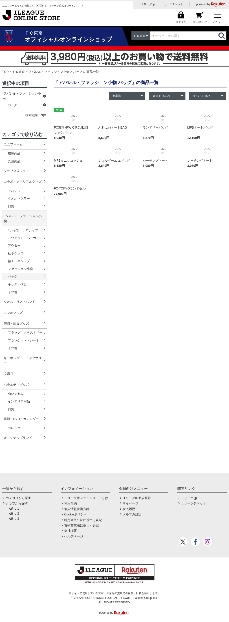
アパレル (14, 191)
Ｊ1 (16, 508)
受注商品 (14, 161)
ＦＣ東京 (18, 72)
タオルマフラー (19, 198)
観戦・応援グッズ (16, 323)
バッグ (12, 276)
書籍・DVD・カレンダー (21, 419)
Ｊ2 (16, 513)
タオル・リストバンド (19, 301)
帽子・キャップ (19, 261)
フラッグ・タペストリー (25, 332)
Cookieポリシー (75, 514)
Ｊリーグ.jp (148, 4)
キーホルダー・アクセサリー (23, 360)
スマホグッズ (13, 312)
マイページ (130, 503)
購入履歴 (129, 509)
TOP (5, 72)
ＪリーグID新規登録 (137, 498)
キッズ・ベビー (19, 284)
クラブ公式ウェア (16, 171)
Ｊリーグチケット (172, 4)
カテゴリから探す (18, 498)
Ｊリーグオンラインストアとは (86, 498)
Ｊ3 (16, 518)
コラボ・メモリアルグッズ (23, 181)
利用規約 (70, 503)
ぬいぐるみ (16, 393)
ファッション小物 (20, 269)
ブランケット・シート (23, 340)
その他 (12, 292)
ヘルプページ (73, 536)
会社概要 (70, 531)
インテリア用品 (19, 401)
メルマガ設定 (132, 514)
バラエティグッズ (16, 384)
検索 (222, 35)
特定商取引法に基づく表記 (83, 520)
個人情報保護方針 (76, 509)
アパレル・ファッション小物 (49, 72)
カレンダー (16, 428)
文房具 (8, 373)
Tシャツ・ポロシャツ (23, 230)
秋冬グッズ (16, 253)
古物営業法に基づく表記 (81, 525)
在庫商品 (14, 153)
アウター (14, 245)
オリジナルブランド (18, 437)
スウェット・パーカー (23, 238)
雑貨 (11, 206)
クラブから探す (17, 503)
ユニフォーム (13, 144)
